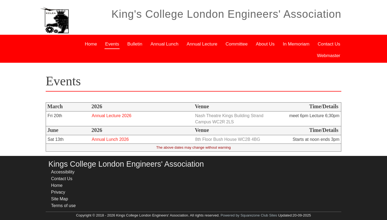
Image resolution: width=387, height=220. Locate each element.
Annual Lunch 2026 (110, 139)
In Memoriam (296, 43)
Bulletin (135, 43)
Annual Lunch (164, 43)
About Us (265, 43)
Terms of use (63, 205)
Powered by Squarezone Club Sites (249, 215)
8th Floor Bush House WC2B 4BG (227, 139)
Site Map (59, 199)
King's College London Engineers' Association (226, 14)
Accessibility (62, 172)
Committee (236, 43)
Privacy (58, 192)
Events (112, 43)
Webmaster (329, 55)
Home (91, 43)
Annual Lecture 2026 (111, 115)
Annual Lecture (202, 43)
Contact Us (329, 43)
